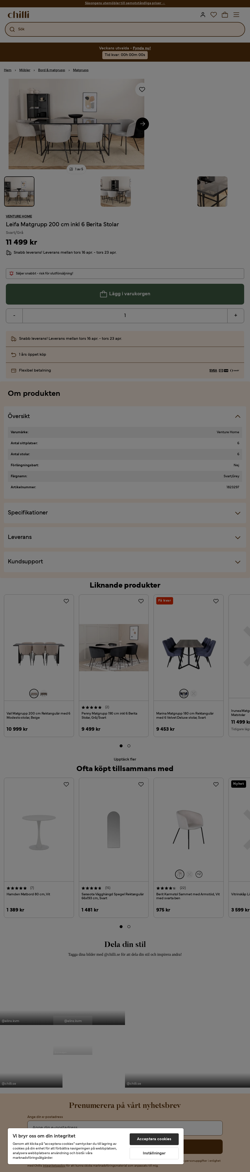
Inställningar (154, 1153)
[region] (96, 1146)
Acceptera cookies (154, 1139)
